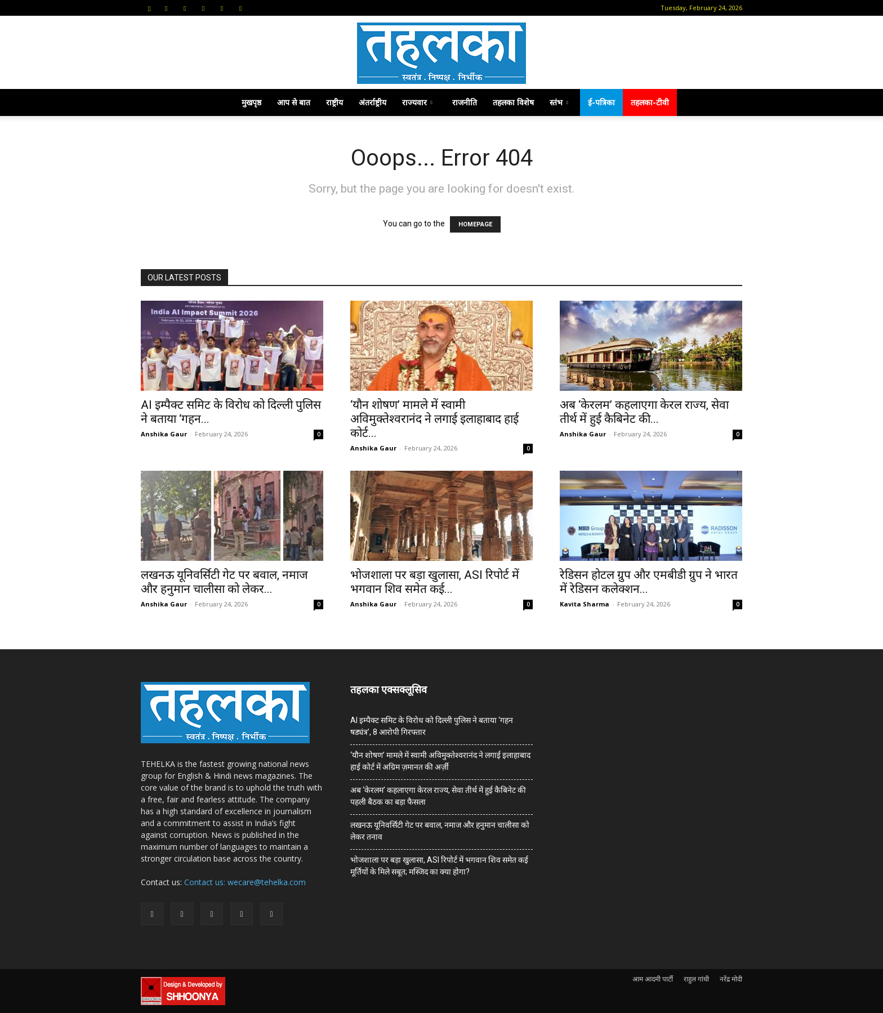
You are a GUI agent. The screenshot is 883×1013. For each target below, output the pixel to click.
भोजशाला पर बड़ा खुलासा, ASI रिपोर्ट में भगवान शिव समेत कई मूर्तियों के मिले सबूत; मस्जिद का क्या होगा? (439, 865)
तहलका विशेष (513, 102)
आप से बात (293, 102)
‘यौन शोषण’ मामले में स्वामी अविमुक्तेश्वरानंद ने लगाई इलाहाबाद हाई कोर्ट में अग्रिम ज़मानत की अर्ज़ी (440, 761)
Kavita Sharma (584, 604)
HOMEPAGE (475, 224)
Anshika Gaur (164, 434)
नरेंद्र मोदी (731, 979)
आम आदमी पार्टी (652, 979)
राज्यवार (417, 102)
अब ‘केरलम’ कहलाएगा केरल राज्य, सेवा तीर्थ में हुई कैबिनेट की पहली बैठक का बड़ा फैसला (438, 796)
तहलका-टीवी (650, 102)
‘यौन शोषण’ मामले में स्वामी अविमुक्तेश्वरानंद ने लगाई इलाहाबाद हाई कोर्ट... (434, 419)
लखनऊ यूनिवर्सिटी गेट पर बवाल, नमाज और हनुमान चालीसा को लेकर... (224, 582)
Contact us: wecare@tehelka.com (245, 882)
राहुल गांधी (696, 979)
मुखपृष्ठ (251, 102)
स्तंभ (559, 102)
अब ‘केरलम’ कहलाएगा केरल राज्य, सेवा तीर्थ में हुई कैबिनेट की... (644, 412)
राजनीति (464, 102)
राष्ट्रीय (334, 102)
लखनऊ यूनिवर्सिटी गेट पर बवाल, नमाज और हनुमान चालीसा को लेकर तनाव (439, 830)
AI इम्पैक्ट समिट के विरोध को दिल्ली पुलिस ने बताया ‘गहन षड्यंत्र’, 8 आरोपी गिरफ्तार (431, 726)
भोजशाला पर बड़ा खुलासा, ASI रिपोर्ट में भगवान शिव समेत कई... (434, 582)
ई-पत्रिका (601, 102)
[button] (149, 7)
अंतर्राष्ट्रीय (372, 102)
